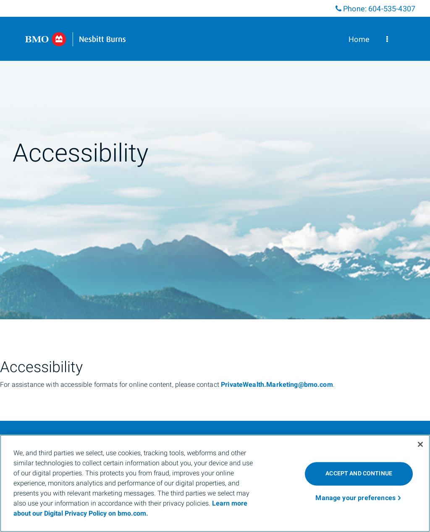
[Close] (420, 444)
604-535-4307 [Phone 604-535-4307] (391, 9)
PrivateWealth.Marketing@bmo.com (277, 385)
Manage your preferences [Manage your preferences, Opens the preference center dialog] (355, 498)
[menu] (387, 39)
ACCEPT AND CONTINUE (358, 473)
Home (359, 39)
